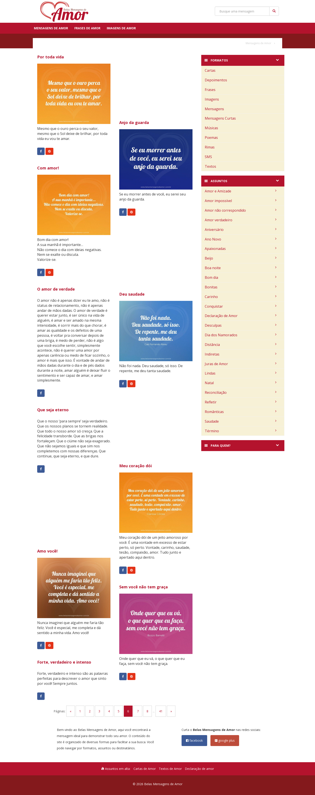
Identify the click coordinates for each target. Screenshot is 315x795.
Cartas (210, 70)
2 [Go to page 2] (90, 711)
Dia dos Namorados (240, 335)
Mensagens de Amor (51, 28)
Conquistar (240, 306)
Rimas (210, 147)
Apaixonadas (240, 248)
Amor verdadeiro (240, 220)
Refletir (240, 402)
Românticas (240, 411)
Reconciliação (240, 392)
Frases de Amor (87, 28)
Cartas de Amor (144, 769)
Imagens (212, 99)
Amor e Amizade (240, 191)
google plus (225, 740)
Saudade (240, 421)
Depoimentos (216, 80)
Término (240, 431)
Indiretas (240, 354)
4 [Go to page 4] (109, 711)
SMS (208, 156)
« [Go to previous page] (70, 711)
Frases (210, 89)
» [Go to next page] (171, 711)
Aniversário (240, 229)
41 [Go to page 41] (161, 711)
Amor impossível (240, 200)
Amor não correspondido (240, 210)
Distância (240, 344)
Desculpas (240, 325)
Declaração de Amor (240, 315)
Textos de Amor (170, 769)
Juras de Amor (240, 363)
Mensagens (214, 108)
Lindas (240, 373)
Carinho (240, 296)
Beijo (240, 258)
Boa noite (240, 267)
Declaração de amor (199, 769)
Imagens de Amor (121, 28)
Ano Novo (240, 239)
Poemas (211, 137)
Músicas (211, 128)
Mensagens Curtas (220, 118)
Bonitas (240, 287)
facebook (194, 740)
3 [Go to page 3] (99, 711)
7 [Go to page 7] (138, 711)
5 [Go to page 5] (118, 711)
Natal (240, 382)
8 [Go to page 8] (147, 711)
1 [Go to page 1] (80, 711)
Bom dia (240, 277)
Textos (210, 166)
